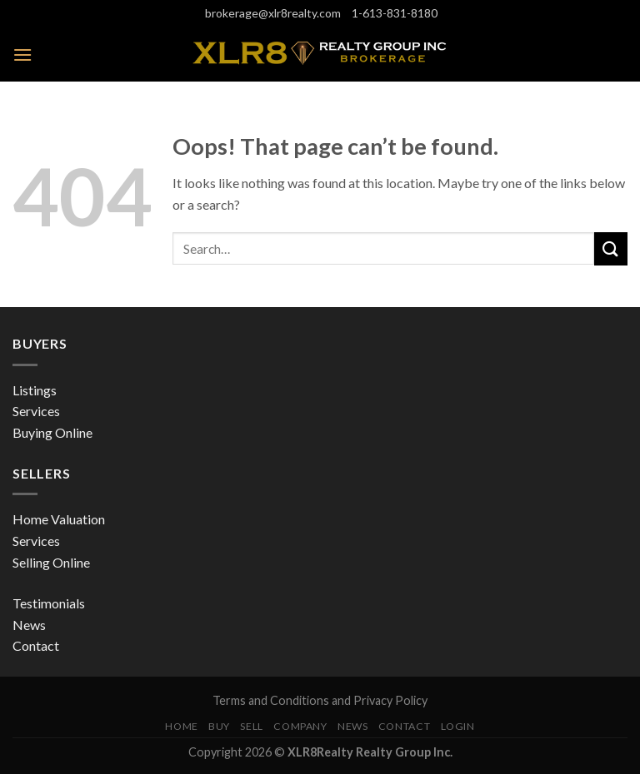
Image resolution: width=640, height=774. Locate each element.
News (29, 625)
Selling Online (51, 562)
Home (181, 726)
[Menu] (22, 54)
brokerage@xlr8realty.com (271, 13)
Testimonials (48, 603)
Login (458, 726)
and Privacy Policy (380, 700)
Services (36, 411)
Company (300, 726)
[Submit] (611, 248)
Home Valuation (58, 519)
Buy (219, 726)
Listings (34, 390)
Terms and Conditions (272, 700)
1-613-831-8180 (393, 13)
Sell (251, 726)
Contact (35, 645)
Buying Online (52, 432)
